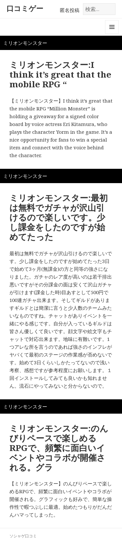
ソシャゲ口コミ (23, 536)
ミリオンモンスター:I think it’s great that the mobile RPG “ (60, 74)
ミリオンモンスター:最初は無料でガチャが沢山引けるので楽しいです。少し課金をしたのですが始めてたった (58, 217)
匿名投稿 (69, 10)
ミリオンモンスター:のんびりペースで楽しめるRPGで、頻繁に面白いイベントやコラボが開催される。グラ (58, 447)
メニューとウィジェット (112, 33)
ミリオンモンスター (25, 43)
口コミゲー (25, 8)
